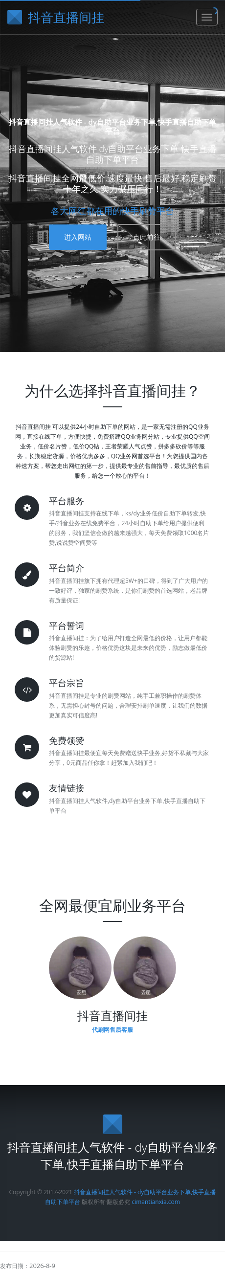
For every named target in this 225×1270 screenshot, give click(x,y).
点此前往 (146, 237)
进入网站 (77, 237)
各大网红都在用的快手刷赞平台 (112, 211)
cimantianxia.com (156, 1202)
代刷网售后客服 (112, 1029)
